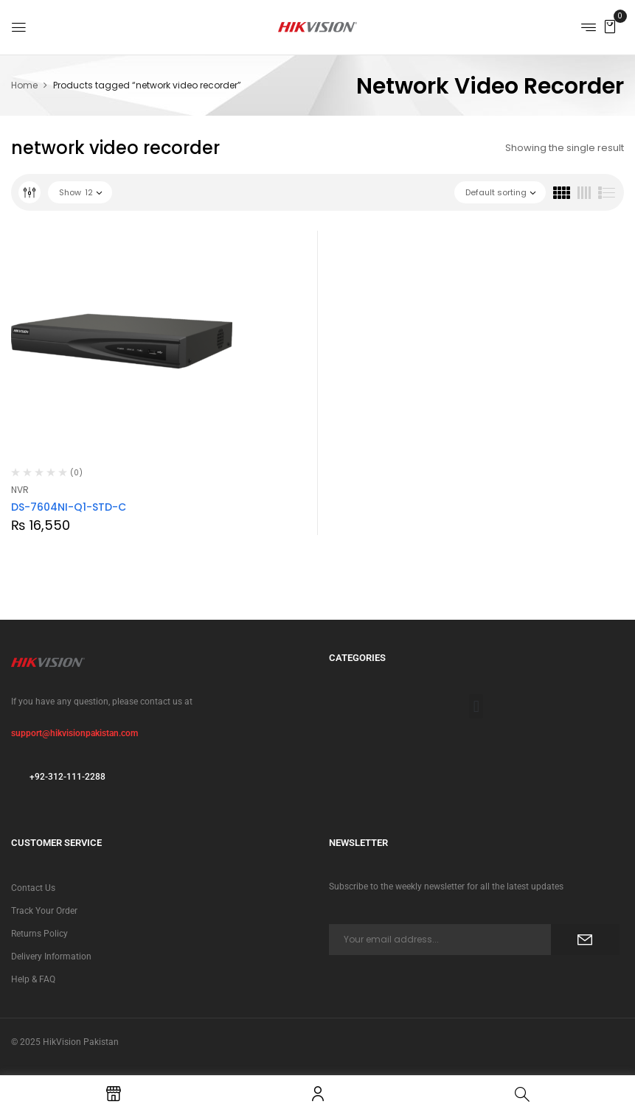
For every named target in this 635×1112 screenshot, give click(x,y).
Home (24, 85)
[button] (610, 26)
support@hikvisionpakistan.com (74, 733)
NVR (20, 489)
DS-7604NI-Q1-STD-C (68, 507)
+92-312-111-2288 (67, 777)
